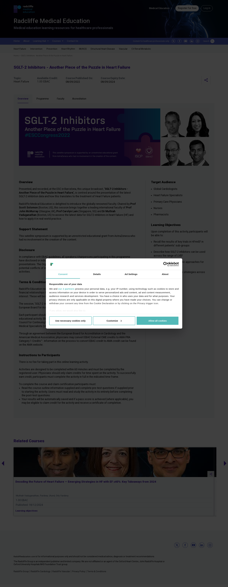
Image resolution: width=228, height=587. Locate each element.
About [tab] (165, 274)
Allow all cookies (157, 320)
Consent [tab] (63, 274)
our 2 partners (66, 289)
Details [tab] (97, 274)
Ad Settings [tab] (131, 274)
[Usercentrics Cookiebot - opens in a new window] (165, 264)
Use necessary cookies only (70, 320)
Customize (114, 320)
